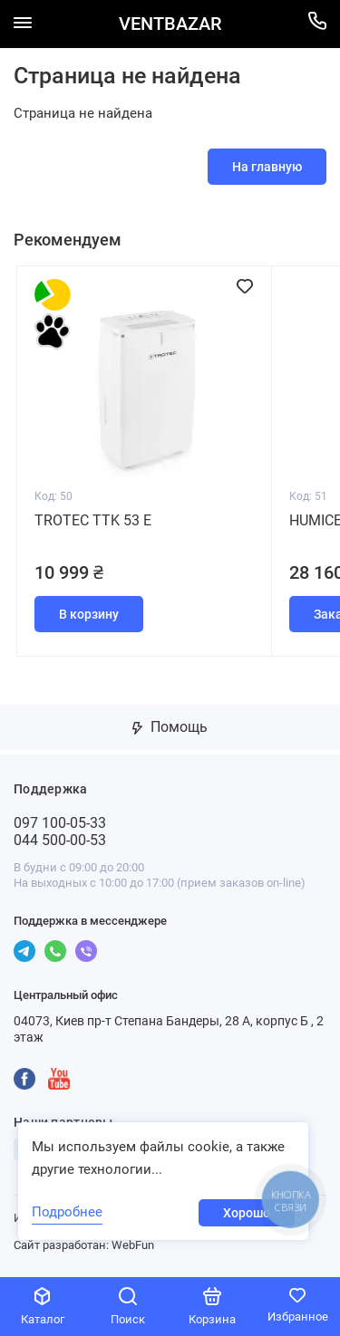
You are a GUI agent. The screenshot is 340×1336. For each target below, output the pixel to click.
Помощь (170, 726)
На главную (267, 166)
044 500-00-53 (60, 840)
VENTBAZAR (170, 24)
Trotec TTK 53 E (92, 520)
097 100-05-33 (60, 822)
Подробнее (67, 1212)
